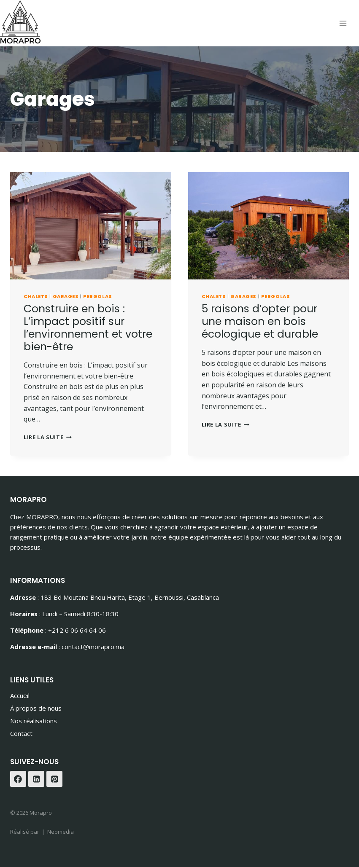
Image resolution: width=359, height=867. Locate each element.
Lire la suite (48, 437)
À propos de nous (36, 708)
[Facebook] (18, 779)
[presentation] (90, 225)
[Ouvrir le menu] (343, 23)
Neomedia (60, 831)
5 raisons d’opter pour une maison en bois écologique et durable (260, 321)
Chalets (36, 296)
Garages (66, 296)
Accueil (20, 695)
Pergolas (97, 296)
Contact (21, 733)
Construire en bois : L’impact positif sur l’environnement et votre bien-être (88, 327)
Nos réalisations (33, 721)
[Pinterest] (54, 779)
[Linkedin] (36, 779)
